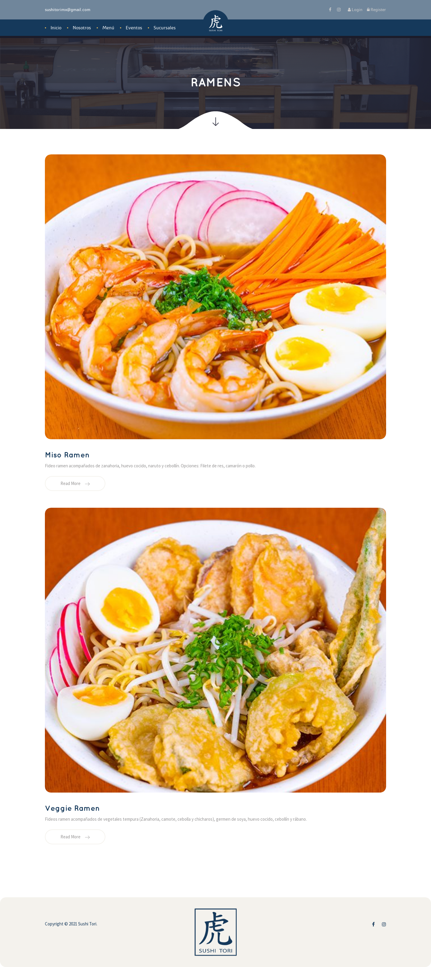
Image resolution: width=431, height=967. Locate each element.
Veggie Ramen (72, 808)
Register (376, 9)
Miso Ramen (67, 455)
